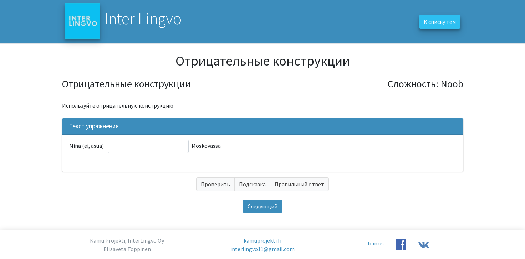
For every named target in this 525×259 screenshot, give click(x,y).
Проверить (215, 184)
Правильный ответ (299, 184)
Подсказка (252, 184)
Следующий (262, 206)
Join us (375, 243)
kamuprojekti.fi (262, 240)
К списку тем (440, 21)
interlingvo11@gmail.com (262, 249)
